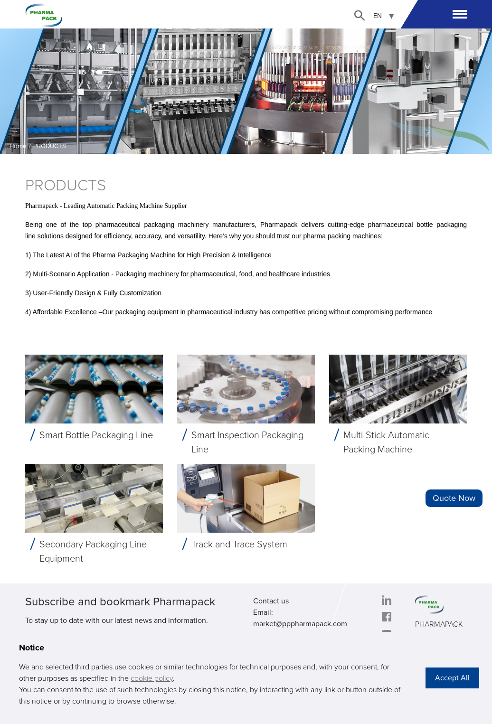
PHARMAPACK (439, 624)
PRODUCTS (49, 146)
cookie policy (152, 678)
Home (18, 146)
